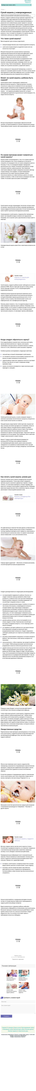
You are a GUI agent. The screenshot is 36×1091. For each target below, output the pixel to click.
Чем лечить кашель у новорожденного (11, 979)
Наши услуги (17, 1027)
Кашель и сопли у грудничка (22, 992)
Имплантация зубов (19, 1029)
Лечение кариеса (12, 1031)
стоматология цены (23, 1031)
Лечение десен (29, 1029)
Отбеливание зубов (7, 1029)
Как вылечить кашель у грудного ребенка (11, 992)
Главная (4, 1027)
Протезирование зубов (28, 1027)
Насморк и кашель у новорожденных (23, 979)
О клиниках (10, 1027)
